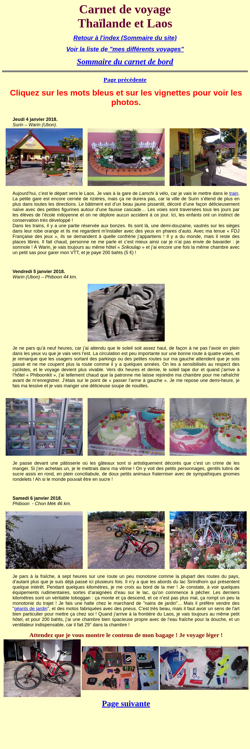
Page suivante (126, 703)
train (233, 193)
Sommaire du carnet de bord (125, 61)
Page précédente (125, 79)
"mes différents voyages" (146, 49)
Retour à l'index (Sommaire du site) (125, 37)
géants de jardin (30, 608)
